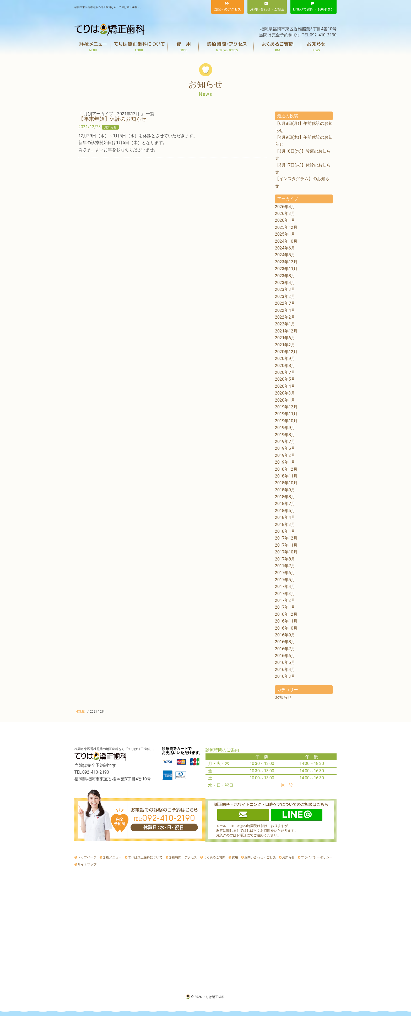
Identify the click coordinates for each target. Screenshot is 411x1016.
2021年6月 (285, 337)
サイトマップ (87, 864)
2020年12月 (286, 351)
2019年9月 (285, 427)
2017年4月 (285, 586)
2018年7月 (285, 503)
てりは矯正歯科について (139, 46)
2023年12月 (286, 261)
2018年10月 (286, 482)
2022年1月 (285, 323)
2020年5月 (285, 379)
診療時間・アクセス (226, 46)
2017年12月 (286, 538)
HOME (80, 711)
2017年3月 (285, 593)
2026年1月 (285, 220)
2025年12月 (286, 227)
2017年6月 (285, 572)
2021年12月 (286, 331)
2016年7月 (285, 648)
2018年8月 (285, 496)
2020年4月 (285, 386)
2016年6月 (285, 655)
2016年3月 (285, 676)
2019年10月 (286, 420)
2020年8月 (285, 365)
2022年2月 (285, 317)
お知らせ (316, 46)
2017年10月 (286, 551)
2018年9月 (285, 489)
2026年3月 (285, 213)
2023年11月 (286, 268)
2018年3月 (285, 524)
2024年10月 (286, 241)
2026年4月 (285, 206)
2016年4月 (285, 669)
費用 (183, 46)
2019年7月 (285, 441)
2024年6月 (285, 248)
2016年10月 (286, 628)
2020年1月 (285, 400)
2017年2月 (285, 600)
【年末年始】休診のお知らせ (112, 119)
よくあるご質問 (277, 46)
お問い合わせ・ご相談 (260, 857)
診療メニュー (92, 46)
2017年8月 (285, 559)
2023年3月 (285, 289)
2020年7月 (285, 372)
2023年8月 (285, 275)
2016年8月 (285, 641)
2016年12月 (286, 614)
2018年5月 (285, 510)
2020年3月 (285, 393)
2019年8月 (285, 434)
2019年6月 (285, 448)
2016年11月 (286, 621)
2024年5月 (285, 254)
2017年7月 (285, 565)
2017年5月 (285, 579)
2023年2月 (285, 296)
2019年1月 (285, 462)
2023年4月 (285, 282)
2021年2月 (285, 344)
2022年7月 (285, 303)
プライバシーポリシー (316, 857)
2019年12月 (286, 406)
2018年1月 (285, 531)
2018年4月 (285, 517)
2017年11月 (286, 545)
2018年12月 (286, 469)
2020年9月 (285, 358)
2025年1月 (285, 234)
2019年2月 (285, 455)
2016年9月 (285, 634)
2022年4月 (285, 310)
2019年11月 (286, 413)
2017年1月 (285, 607)
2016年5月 (285, 662)
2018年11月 (286, 476)
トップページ (87, 857)
